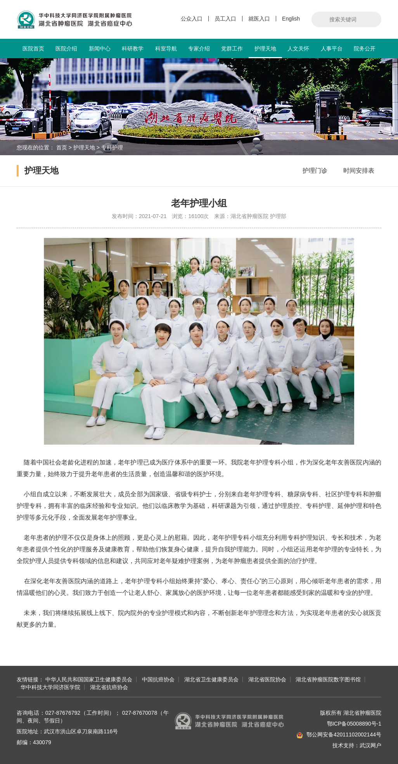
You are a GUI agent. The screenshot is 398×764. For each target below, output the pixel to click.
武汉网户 (370, 745)
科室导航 (166, 48)
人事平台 (332, 48)
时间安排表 (358, 170)
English (291, 18)
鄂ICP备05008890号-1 (354, 724)
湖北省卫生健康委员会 (211, 679)
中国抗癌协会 (158, 679)
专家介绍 (199, 48)
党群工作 (232, 48)
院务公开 (365, 48)
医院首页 (33, 48)
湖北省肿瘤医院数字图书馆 (328, 679)
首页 (61, 147)
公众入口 (191, 18)
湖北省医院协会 (267, 679)
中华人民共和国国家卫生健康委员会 (88, 679)
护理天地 (265, 51)
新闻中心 (100, 48)
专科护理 (112, 147)
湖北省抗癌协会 (109, 687)
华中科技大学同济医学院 (50, 687)
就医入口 (259, 18)
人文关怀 (298, 48)
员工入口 (225, 18)
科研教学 (133, 48)
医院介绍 (66, 48)
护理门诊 (315, 170)
